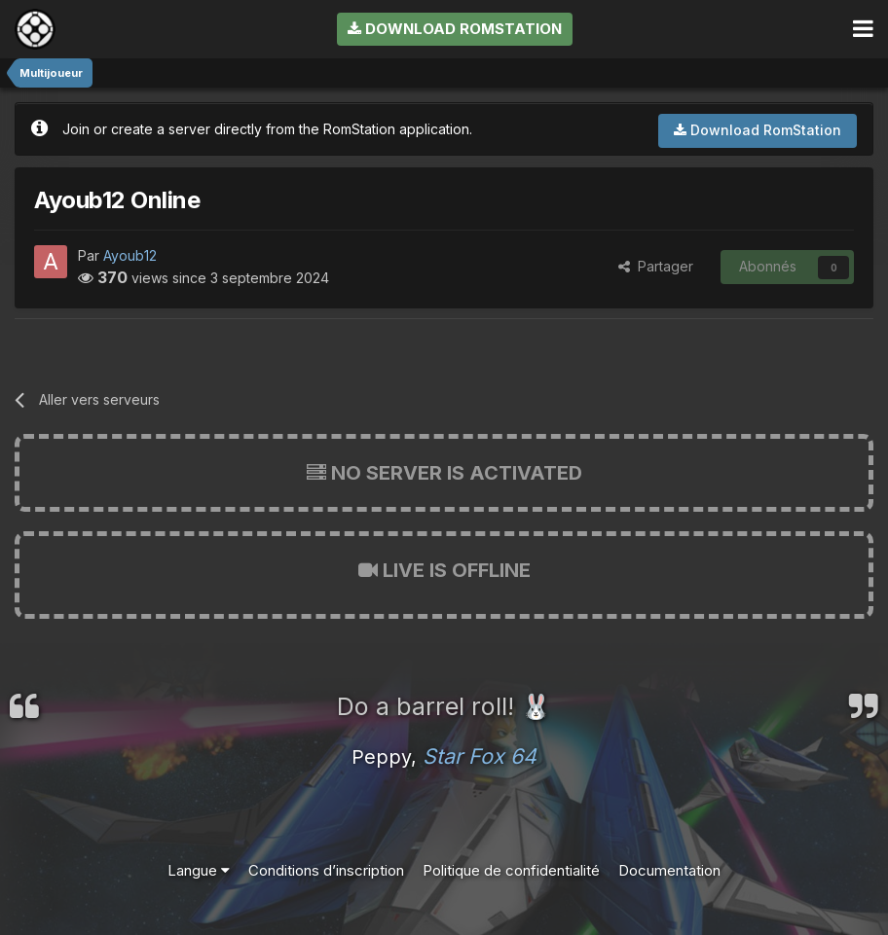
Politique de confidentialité (511, 870)
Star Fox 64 (479, 756)
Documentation (669, 870)
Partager (655, 266)
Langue (198, 870)
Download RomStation (455, 28)
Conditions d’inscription (326, 870)
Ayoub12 (130, 255)
